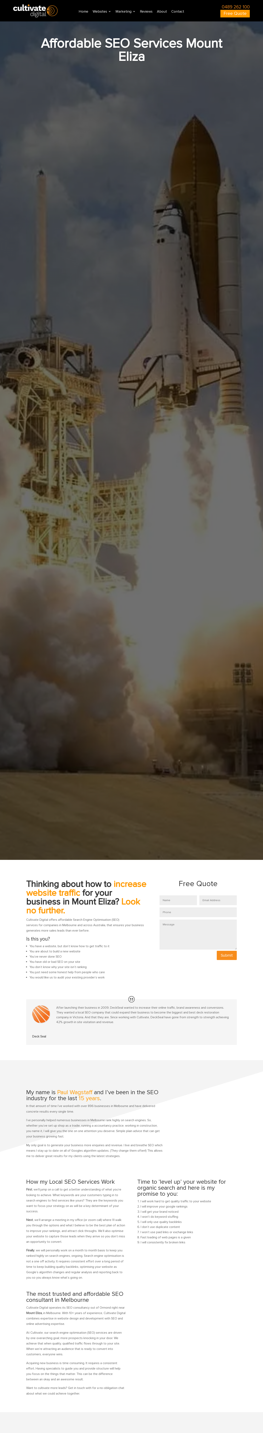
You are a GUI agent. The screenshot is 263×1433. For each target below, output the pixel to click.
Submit (227, 955)
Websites (100, 12)
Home (83, 12)
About (162, 12)
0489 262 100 (236, 7)
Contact (177, 12)
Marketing (123, 12)
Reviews (146, 12)
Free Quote (235, 13)
